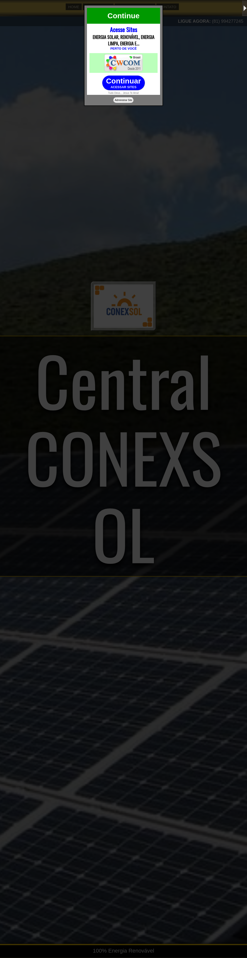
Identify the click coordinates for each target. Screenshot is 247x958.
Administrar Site (123, 100)
